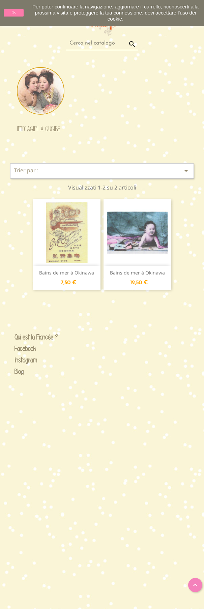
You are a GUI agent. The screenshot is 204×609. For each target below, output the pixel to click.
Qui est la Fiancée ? (19, 337)
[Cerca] (102, 43)
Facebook (19, 348)
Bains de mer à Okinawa (66, 272)
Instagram (19, 360)
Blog (19, 371)
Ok (14, 12)
